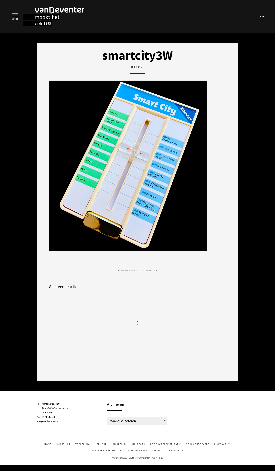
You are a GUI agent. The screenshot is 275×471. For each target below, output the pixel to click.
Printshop (176, 454)
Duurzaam (138, 448)
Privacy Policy (157, 461)
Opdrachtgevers (197, 448)
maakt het (63, 448)
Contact (158, 454)
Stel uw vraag (137, 454)
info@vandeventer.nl (47, 425)
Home (48, 448)
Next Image (149, 274)
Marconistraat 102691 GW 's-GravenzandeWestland (55, 412)
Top (137, 330)
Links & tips (222, 448)
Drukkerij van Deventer (139, 461)
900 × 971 (136, 70)
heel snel (101, 448)
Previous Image (128, 274)
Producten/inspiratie (165, 448)
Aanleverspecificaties (107, 454)
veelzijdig (82, 448)
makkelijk (120, 448)
